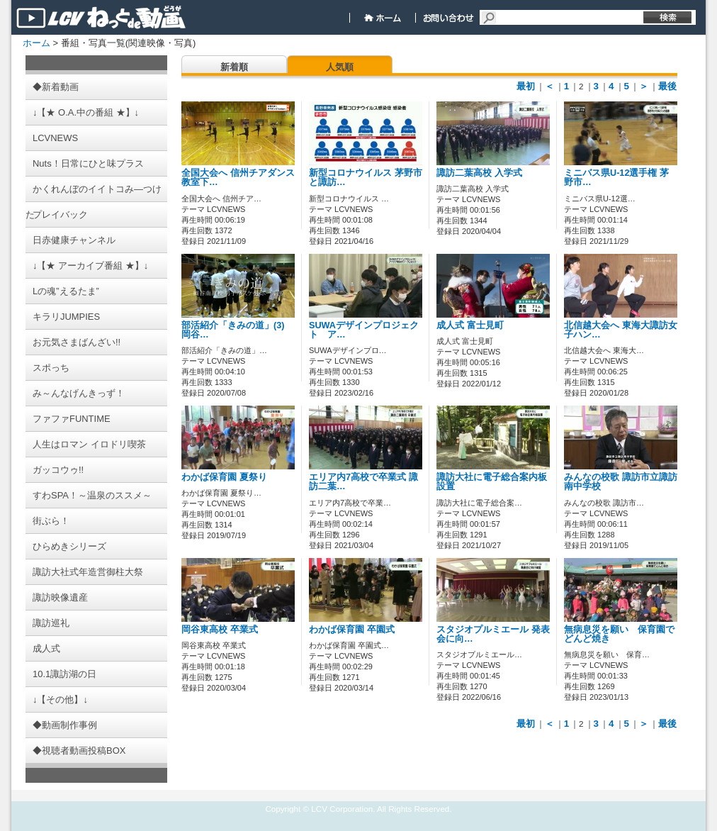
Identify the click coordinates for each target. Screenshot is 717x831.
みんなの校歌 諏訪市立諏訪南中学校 (620, 481)
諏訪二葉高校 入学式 (479, 173)
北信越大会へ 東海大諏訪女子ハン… (620, 330)
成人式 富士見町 (470, 325)
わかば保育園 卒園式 (352, 630)
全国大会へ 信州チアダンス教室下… (238, 177)
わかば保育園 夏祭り (224, 477)
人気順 (340, 67)
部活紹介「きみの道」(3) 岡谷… (232, 330)
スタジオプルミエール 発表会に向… (493, 634)
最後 (667, 86)
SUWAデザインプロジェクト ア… (364, 330)
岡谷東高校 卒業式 (219, 630)
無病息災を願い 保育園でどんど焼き (619, 634)
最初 (525, 86)
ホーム (36, 43)
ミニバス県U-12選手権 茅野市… (616, 177)
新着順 (234, 67)
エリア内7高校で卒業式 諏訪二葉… (363, 481)
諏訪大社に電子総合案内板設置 (491, 481)
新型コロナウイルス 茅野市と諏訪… (365, 177)
